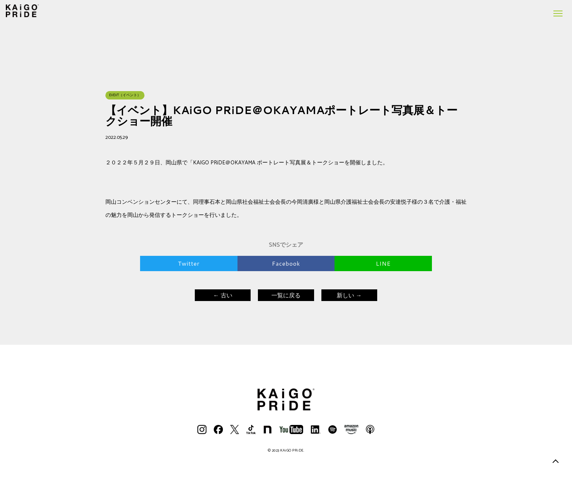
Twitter (189, 263)
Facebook (286, 263)
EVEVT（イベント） (125, 95)
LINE (383, 263)
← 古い (222, 295)
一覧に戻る (286, 295)
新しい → (349, 295)
